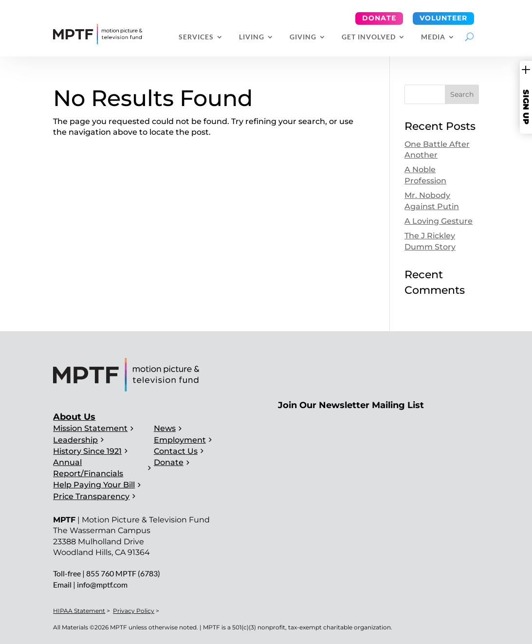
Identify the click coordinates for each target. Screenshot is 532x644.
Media (433, 37)
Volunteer (443, 18)
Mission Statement (90, 428)
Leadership (75, 440)
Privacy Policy (133, 610)
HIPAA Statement (79, 610)
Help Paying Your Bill (94, 484)
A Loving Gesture (438, 221)
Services (196, 37)
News (165, 428)
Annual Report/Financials (88, 468)
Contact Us (176, 451)
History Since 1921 (87, 451)
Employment (180, 440)
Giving (303, 37)
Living (251, 37)
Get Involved (369, 37)
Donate (379, 18)
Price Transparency (91, 496)
